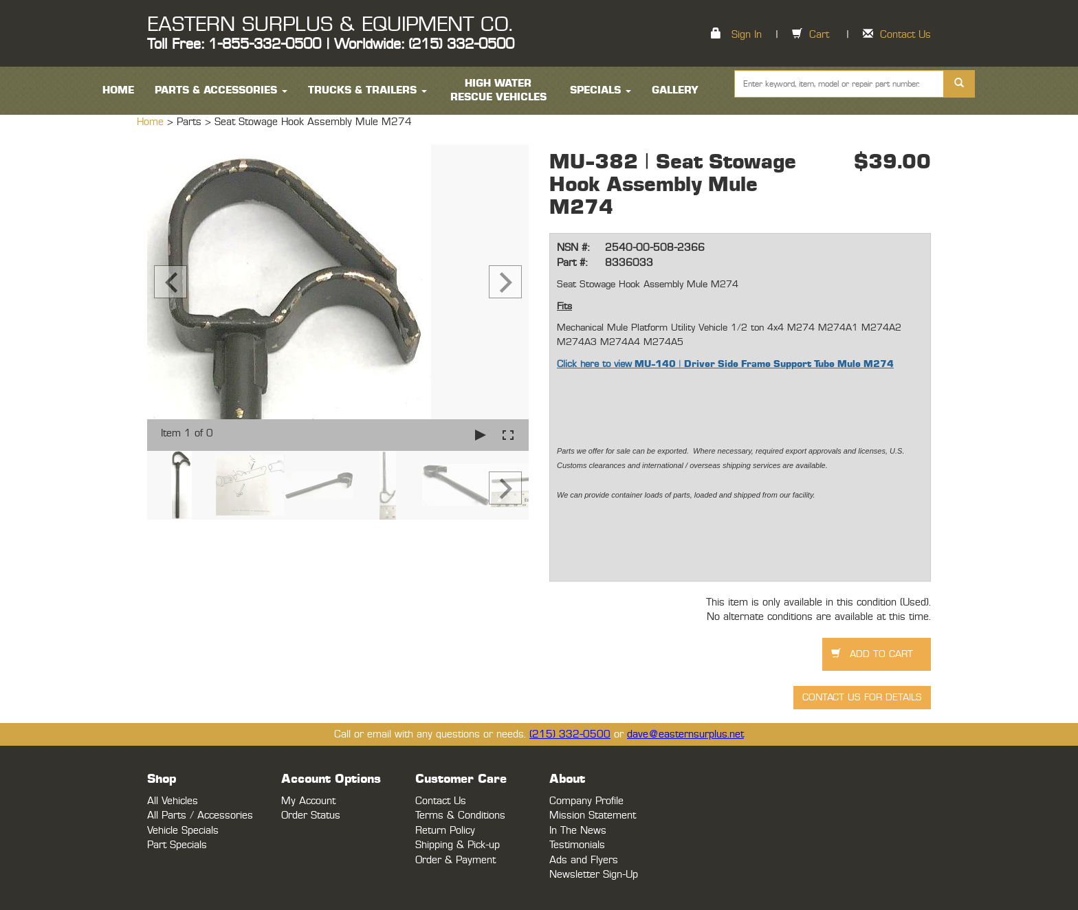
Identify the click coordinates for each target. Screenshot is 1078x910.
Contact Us (905, 35)
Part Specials (177, 845)
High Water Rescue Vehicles (498, 90)
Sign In (747, 35)
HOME (118, 90)
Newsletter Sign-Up (593, 874)
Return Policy (445, 830)
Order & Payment (455, 860)
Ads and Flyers (583, 860)
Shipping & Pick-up (457, 845)
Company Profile (586, 801)
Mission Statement (592, 815)
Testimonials (577, 845)
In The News (577, 830)
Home (152, 122)
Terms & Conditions (460, 815)
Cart (819, 35)
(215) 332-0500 (569, 734)
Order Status (310, 815)
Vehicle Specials (183, 830)
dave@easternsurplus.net (685, 734)
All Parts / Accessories (200, 815)
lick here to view (597, 364)
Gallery (675, 90)
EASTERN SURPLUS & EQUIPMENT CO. (329, 24)
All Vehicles (172, 801)
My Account (308, 801)
